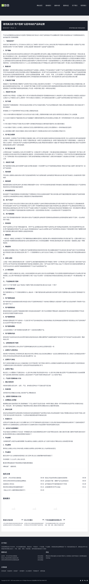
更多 (45, 548)
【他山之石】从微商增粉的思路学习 (14, 490)
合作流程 (58, 556)
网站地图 (53, 556)
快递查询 (9, 571)
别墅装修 (42, 571)
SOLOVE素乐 (28, 520)
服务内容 (57, 5)
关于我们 (75, 5)
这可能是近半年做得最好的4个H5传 (56, 484)
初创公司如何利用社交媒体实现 (9, 558)
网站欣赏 (48, 556)
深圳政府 (3, 571)
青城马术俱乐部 (8, 520)
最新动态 (66, 5)
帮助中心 (63, 556)
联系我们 (83, 5)
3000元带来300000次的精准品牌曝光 (14, 481)
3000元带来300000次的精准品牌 (10, 560)
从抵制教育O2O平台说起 (52, 487)
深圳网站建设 (83, 556)
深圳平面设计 (75, 556)
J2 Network (8, 5)
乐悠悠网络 (34, 580)
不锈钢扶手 (36, 571)
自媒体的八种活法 (8, 484)
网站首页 (39, 5)
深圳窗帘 (22, 571)
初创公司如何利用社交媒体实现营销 (56, 478)
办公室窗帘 (29, 571)
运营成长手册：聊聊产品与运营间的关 (57, 481)
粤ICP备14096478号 (42, 580)
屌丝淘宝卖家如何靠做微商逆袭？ (13, 487)
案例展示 (48, 5)
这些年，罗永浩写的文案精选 (12, 478)
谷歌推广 (15, 571)
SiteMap (48, 558)
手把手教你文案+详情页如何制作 (77, 28)
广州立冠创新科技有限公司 (53, 520)
